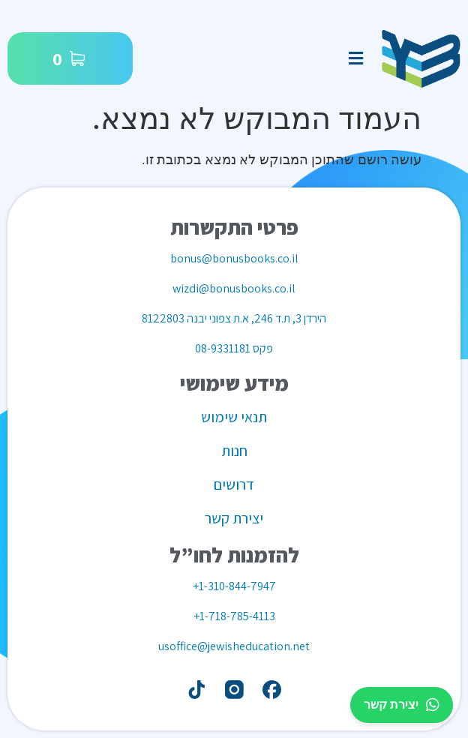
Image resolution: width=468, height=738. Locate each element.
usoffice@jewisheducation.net (234, 646)
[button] (355, 58)
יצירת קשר (402, 705)
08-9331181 (222, 348)
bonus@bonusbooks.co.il (234, 258)
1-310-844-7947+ (234, 586)
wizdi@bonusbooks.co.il (234, 288)
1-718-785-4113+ (234, 616)
